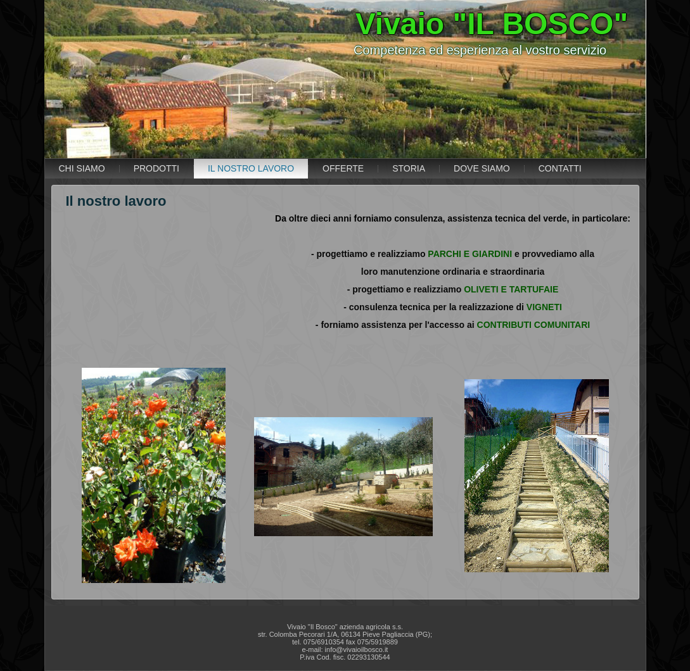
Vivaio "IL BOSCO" (492, 24)
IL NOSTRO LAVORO (251, 168)
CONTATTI (560, 168)
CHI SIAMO (82, 168)
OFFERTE (343, 168)
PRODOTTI (156, 168)
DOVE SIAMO (482, 168)
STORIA (408, 168)
